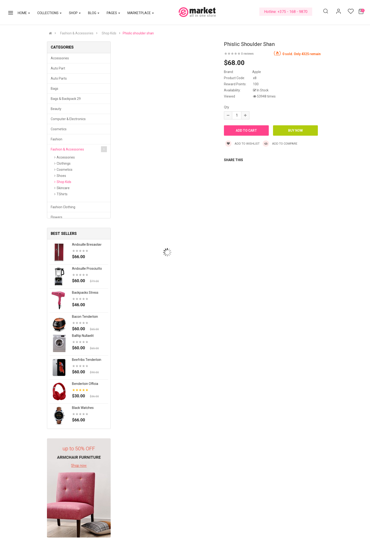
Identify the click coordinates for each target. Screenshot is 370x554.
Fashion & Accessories (76, 33)
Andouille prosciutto (87, 268)
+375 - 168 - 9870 (292, 11)
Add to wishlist (242, 143)
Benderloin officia (85, 384)
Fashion (56, 139)
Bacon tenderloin (85, 316)
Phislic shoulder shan (138, 33)
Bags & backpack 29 (66, 99)
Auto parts (59, 78)
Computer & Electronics (68, 119)
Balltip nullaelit (83, 336)
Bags (54, 88)
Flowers (56, 217)
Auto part (58, 68)
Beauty (56, 109)
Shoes (61, 176)
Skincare (63, 188)
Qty (226, 107)
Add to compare (280, 143)
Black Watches (83, 408)
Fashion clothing (63, 207)
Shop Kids (109, 33)
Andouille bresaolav (86, 244)
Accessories (60, 58)
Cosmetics (59, 129)
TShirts (62, 194)
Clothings (64, 163)
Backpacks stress (85, 292)
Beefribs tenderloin (86, 360)
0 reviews (247, 53)
